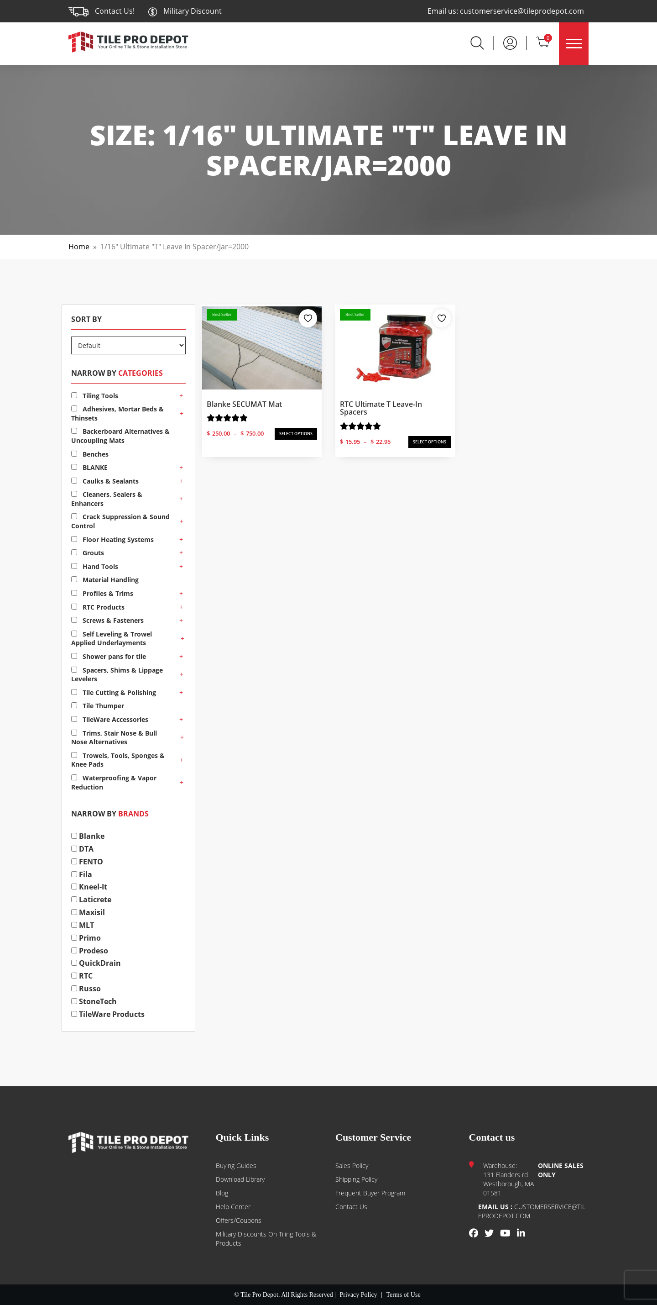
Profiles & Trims (102, 593)
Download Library (240, 1179)
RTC (82, 976)
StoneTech (94, 1001)
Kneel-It (89, 887)
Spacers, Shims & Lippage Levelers (117, 675)
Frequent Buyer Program (370, 1193)
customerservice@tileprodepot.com (522, 11)
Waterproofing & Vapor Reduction (113, 782)
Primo (86, 938)
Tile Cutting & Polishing (113, 692)
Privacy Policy (358, 1294)
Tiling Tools (94, 395)
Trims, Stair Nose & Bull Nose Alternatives (114, 738)
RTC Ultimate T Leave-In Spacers (381, 408)
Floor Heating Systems (112, 539)
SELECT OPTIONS (296, 434)
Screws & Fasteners (107, 620)
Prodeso (89, 951)
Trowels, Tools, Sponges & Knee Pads (118, 760)
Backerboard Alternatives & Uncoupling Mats (120, 436)
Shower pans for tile (108, 656)
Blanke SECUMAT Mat (244, 404)
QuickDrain (96, 963)
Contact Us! (115, 11)
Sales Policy (351, 1165)
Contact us (351, 1206)
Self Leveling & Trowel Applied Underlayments (111, 638)
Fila (81, 874)
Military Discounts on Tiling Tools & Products (266, 1238)
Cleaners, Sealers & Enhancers (106, 499)
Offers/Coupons (238, 1220)
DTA (82, 849)
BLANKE (89, 467)
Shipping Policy (356, 1179)
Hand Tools (94, 566)
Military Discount (185, 11)
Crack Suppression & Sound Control (120, 521)
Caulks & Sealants (105, 481)
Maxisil (88, 912)
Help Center (233, 1206)
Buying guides (236, 1165)
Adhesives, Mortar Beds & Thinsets (117, 413)
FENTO (87, 862)
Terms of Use (403, 1294)
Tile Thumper (97, 705)
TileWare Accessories (109, 719)
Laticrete (91, 900)
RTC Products (98, 607)
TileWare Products (108, 1014)
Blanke (87, 836)
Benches (90, 454)
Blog (222, 1193)
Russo (86, 989)
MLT (82, 925)
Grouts (87, 552)
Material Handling (105, 579)
